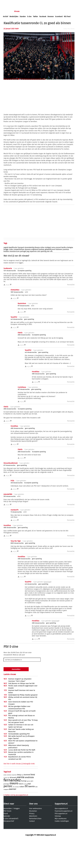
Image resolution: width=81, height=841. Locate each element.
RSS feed (67, 17)
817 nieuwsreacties (9, 465)
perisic (8, 786)
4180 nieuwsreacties (38, 374)
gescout (29, 781)
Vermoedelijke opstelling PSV (19, 734)
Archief (5, 17)
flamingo (24, 781)
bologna (70, 247)
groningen (6, 784)
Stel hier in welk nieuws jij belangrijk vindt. (19, 764)
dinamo (37, 247)
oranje (25, 784)
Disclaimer (33, 811)
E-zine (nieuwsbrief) (11, 819)
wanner (12, 789)
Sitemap (58, 816)
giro (32, 781)
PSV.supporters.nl (61, 814)
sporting (43, 251)
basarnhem (14, 774)
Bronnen (51, 17)
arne (53, 247)
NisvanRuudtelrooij (10, 463)
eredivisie (29, 777)
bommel (27, 775)
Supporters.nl (61, 803)
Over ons (33, 803)
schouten (17, 786)
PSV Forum (7, 811)
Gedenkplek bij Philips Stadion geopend (22, 695)
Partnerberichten (35, 819)
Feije (12, 481)
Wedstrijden (13, 17)
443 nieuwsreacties (17, 319)
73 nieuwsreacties (16, 512)
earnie (20, 777)
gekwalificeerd (50, 249)
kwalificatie (13, 247)
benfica (64, 247)
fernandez (12, 780)
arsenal (58, 247)
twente (31, 786)
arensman (9, 774)
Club (43, 11)
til (26, 786)
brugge (6, 249)
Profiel (50, 11)
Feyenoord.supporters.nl (63, 811)
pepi (29, 784)
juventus (66, 249)
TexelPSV (14, 317)
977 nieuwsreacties (23, 306)
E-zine (29, 17)
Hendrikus (35, 372)
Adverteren (33, 816)
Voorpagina (7, 11)
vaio (36, 786)
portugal (23, 251)
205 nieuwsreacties (10, 496)
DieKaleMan (15, 290)
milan (42, 247)
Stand (6, 814)
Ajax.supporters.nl (61, 808)
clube (11, 249)
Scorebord (58, 17)
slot (38, 251)
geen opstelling (29, 319)
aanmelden (15, 2)
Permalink (70, 285)
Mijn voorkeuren (60, 819)
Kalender (7, 816)
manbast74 (14, 510)
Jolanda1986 (8, 494)
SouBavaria (8, 268)
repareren (33, 251)
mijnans (21, 784)
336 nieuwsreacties (17, 483)
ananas (5, 774)
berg (19, 775)
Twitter (35, 17)
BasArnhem (22, 303)
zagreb (6, 247)
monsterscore (15, 251)
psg (28, 251)
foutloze (41, 249)
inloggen (6, 2)
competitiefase (18, 249)
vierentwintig (29, 247)
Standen (23, 17)
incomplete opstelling (24, 270)
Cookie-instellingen (62, 821)
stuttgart (48, 247)
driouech (13, 777)
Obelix (20, 333)
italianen (59, 249)
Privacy (31, 814)
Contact (32, 821)
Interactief (35, 11)
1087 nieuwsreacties (17, 292)
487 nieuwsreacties (24, 389)
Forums (25, 11)
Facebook (42, 17)
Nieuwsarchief (9, 821)
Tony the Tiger (16, 541)
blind (22, 774)
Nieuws (17, 11)
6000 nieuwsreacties (17, 543)
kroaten (6, 251)
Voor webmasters (35, 808)
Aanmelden (8, 808)
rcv (13, 786)
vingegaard (6, 789)
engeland (34, 249)
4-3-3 (26, 292)
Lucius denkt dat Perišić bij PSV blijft (21, 750)
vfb (51, 251)
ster (48, 251)
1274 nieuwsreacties (10, 270)
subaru (21, 787)
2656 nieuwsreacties (24, 335)
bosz (33, 774)
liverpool (21, 247)
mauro (14, 783)
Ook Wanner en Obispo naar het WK (21, 683)
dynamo (28, 249)
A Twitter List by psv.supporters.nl (16, 795)
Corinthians (22, 387)
